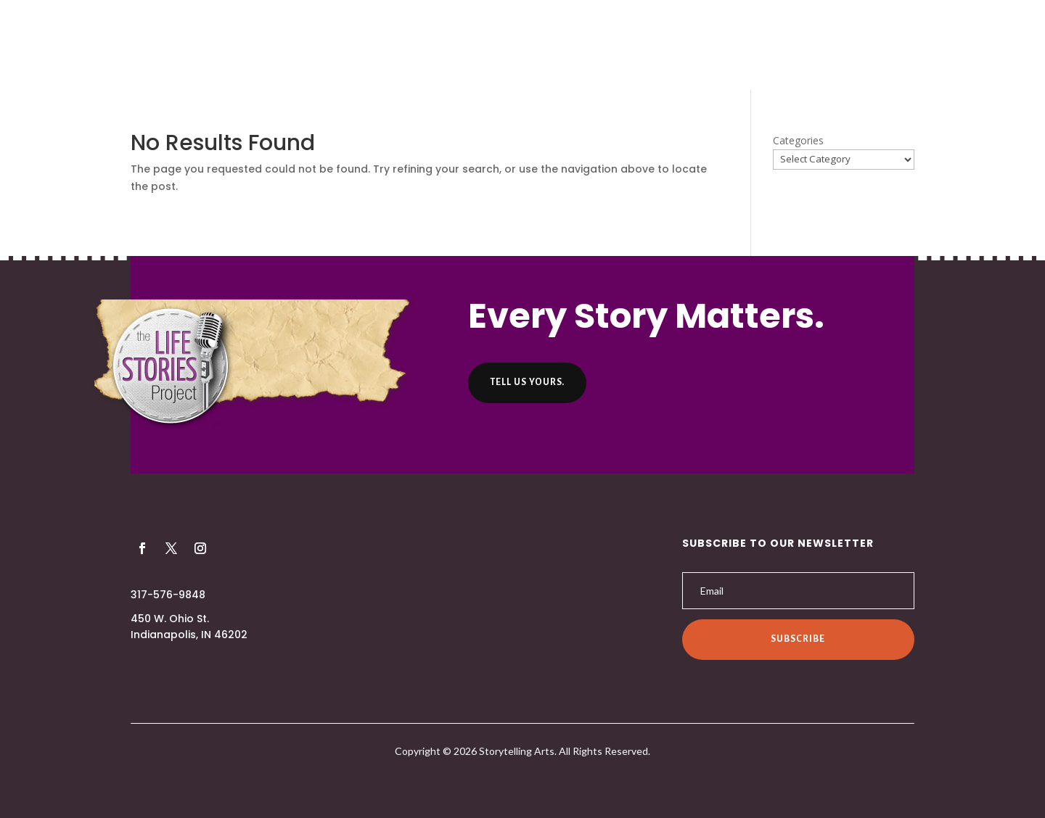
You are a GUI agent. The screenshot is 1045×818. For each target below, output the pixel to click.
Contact (684, 47)
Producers (450, 47)
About (379, 47)
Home (323, 47)
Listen (519, 47)
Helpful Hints (597, 47)
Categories (798, 140)
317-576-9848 (168, 594)
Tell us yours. (527, 382)
